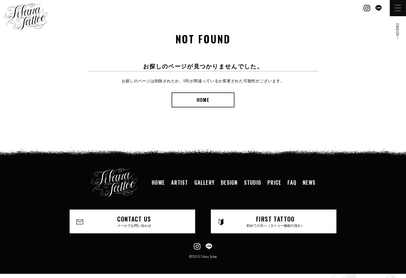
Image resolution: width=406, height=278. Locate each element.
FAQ (292, 182)
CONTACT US (134, 221)
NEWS (309, 182)
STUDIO (252, 182)
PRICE (274, 182)
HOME (203, 99)
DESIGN (229, 182)
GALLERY (204, 182)
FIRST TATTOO (275, 221)
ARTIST (179, 182)
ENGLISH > (398, 31)
